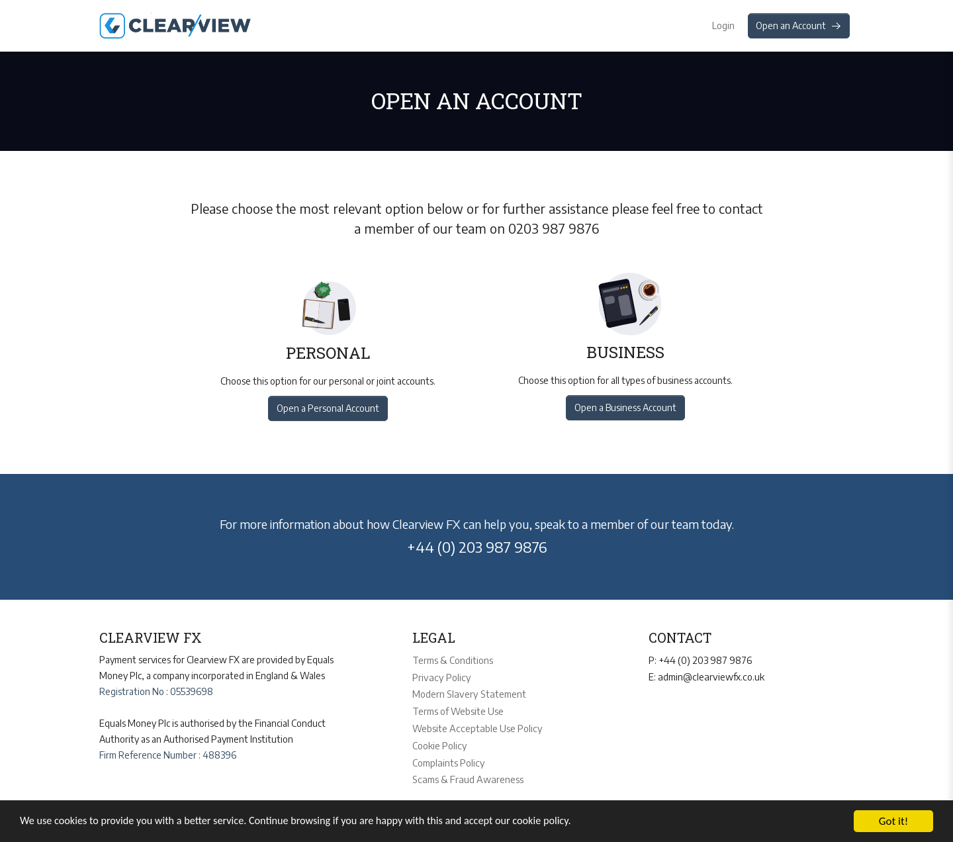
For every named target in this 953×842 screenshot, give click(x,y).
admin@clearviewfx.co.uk (709, 675)
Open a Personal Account (326, 408)
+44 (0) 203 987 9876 (477, 547)
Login (721, 25)
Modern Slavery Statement (467, 692)
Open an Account (799, 25)
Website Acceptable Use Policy (475, 725)
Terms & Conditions (452, 659)
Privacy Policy (439, 676)
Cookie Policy (439, 741)
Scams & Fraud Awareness (465, 774)
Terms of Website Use (458, 708)
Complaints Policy (447, 758)
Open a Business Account (626, 407)
